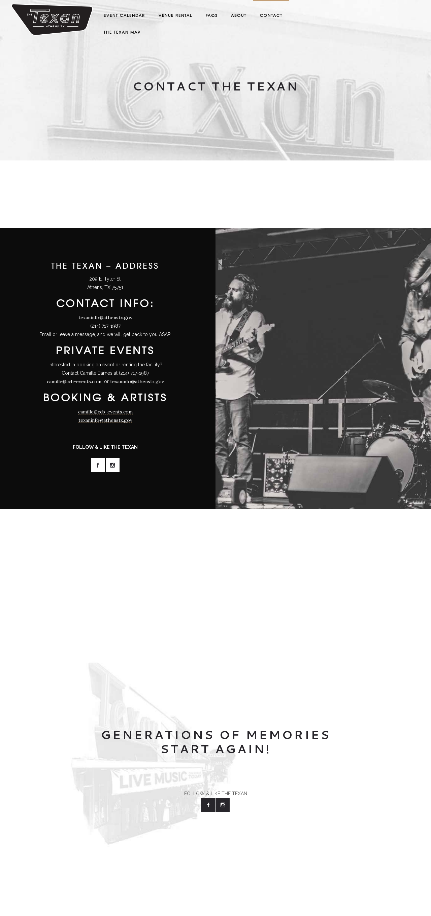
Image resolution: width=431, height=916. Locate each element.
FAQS (212, 15)
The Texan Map (122, 32)
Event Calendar (124, 15)
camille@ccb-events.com (74, 381)
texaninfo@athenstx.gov (105, 318)
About (238, 15)
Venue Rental (175, 15)
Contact (271, 15)
